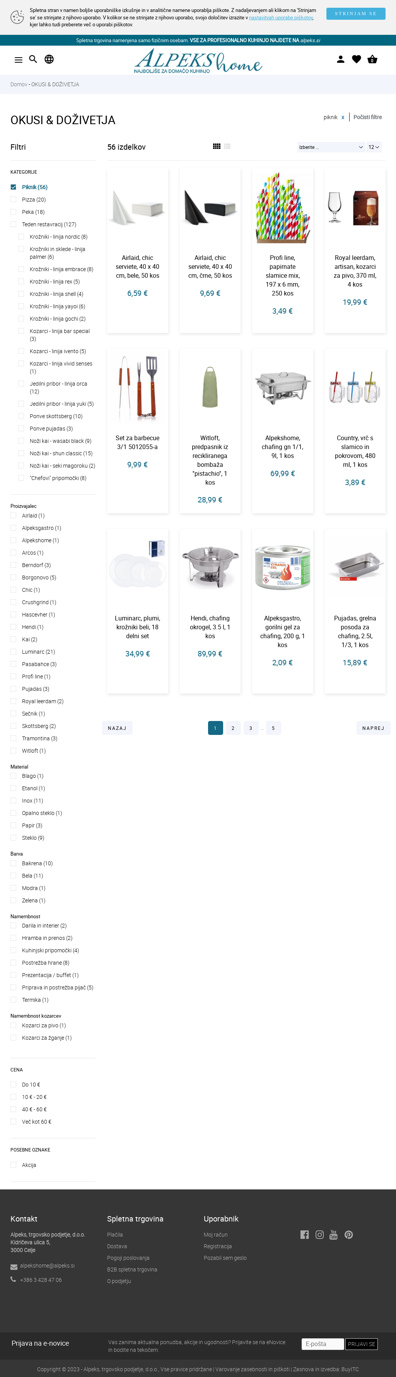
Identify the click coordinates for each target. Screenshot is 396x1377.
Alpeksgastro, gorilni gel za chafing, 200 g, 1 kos (282, 631)
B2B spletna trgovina (132, 1269)
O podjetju (119, 1281)
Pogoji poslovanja (128, 1257)
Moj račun (216, 1234)
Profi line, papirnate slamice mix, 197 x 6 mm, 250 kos (283, 275)
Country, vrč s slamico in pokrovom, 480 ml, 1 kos (355, 451)
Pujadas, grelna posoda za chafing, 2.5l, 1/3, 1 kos (355, 631)
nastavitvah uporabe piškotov (280, 17)
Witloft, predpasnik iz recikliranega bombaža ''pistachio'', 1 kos (210, 460)
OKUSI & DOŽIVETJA (55, 84)
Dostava (117, 1246)
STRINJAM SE (356, 13)
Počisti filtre (367, 117)
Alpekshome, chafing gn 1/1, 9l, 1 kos (282, 447)
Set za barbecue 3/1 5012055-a (137, 442)
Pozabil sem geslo (225, 1257)
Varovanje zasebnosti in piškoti (252, 1369)
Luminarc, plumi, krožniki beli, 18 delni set (137, 627)
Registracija (218, 1246)
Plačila (115, 1234)
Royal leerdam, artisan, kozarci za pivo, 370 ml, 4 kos (355, 271)
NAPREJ (373, 728)
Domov (18, 84)
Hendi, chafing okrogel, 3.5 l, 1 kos (210, 627)
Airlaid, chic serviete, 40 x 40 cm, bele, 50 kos (137, 266)
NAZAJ (117, 728)
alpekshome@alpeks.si (47, 1265)
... (263, 728)
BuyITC (350, 1369)
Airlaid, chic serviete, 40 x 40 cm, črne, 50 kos (210, 266)
